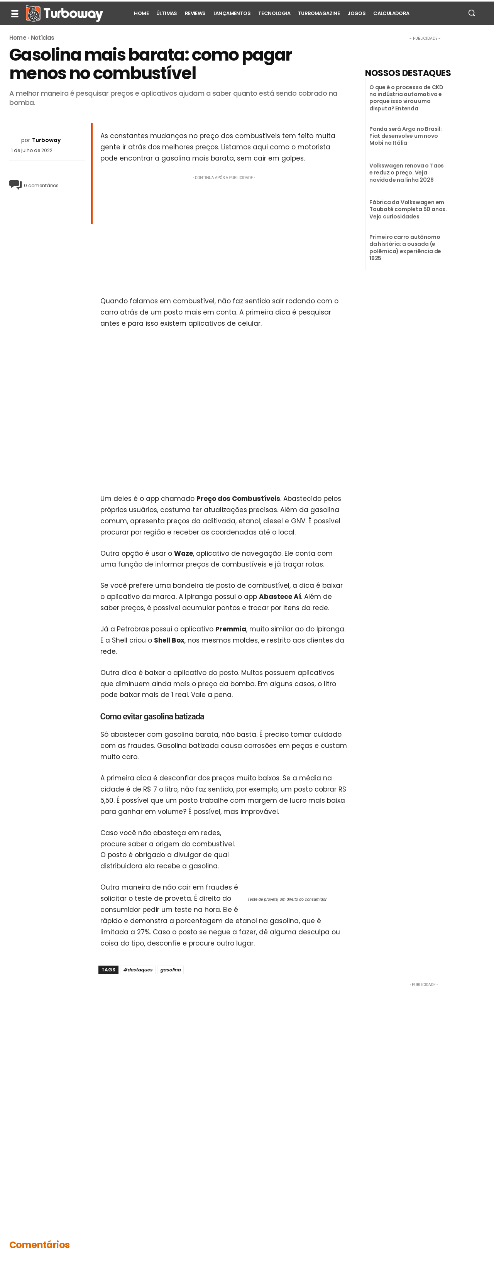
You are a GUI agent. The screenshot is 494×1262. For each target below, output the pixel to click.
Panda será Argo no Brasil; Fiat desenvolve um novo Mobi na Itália (405, 136)
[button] (471, 13)
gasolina (170, 969)
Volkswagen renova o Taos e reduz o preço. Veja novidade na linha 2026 (406, 172)
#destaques (137, 969)
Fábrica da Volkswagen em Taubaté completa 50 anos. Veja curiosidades (408, 209)
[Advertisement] (224, 236)
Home (17, 38)
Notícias (42, 38)
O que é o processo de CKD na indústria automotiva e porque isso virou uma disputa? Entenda (406, 97)
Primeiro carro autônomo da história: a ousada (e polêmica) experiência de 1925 (405, 247)
